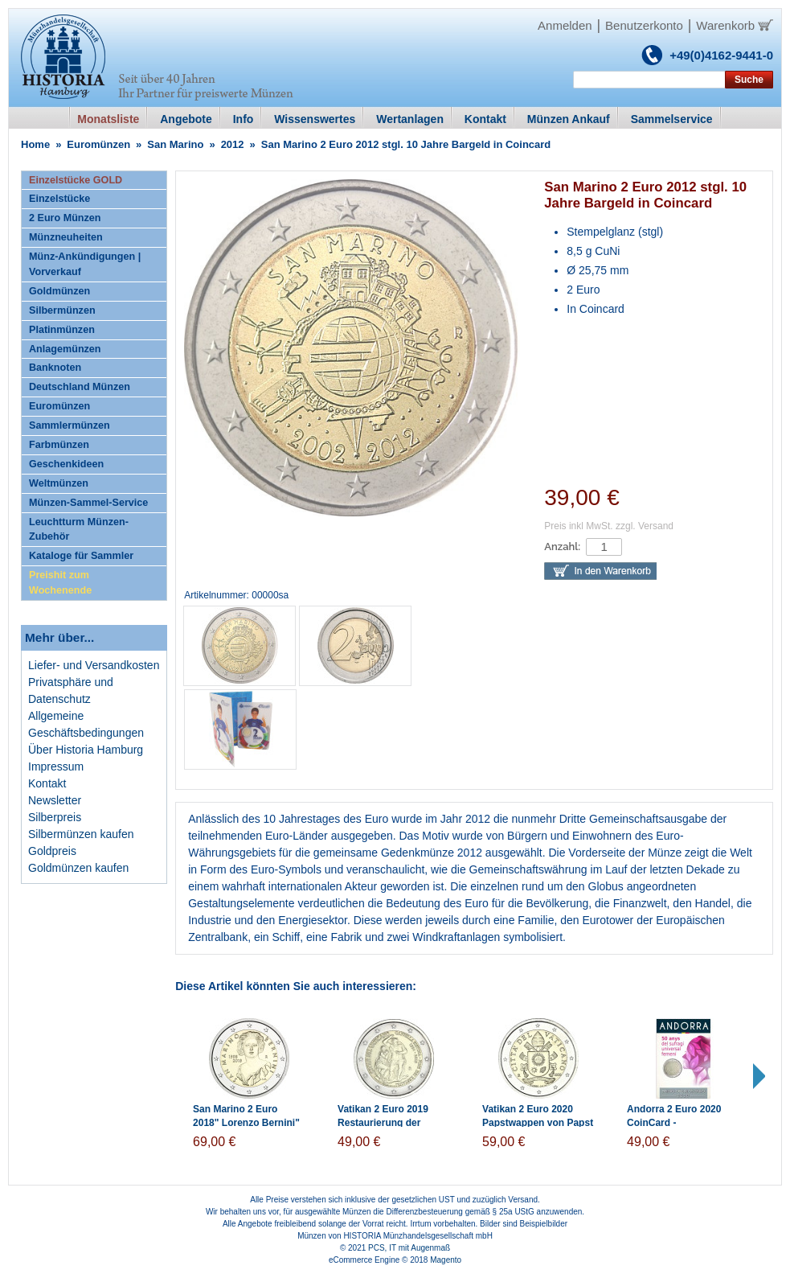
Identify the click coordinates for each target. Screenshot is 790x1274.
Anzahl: (562, 546)
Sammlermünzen (69, 425)
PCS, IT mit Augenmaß (409, 1247)
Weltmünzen (58, 483)
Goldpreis (52, 851)
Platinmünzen (62, 329)
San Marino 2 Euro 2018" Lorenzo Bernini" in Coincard (246, 1122)
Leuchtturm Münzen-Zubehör (79, 529)
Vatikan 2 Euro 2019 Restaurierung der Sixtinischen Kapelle (385, 1122)
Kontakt (47, 783)
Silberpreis (54, 817)
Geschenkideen (66, 464)
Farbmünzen (59, 444)
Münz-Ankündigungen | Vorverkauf (85, 264)
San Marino (175, 144)
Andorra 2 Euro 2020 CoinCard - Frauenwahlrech (674, 1122)
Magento (445, 1260)
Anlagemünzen (65, 349)
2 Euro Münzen (65, 218)
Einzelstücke (59, 198)
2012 (232, 144)
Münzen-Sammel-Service (88, 502)
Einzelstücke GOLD (75, 180)
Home (35, 144)
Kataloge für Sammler (81, 555)
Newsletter (54, 800)
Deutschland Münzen (79, 386)
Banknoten (55, 367)
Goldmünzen (59, 291)
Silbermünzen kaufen (81, 834)
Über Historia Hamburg (85, 749)
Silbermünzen (62, 310)
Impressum (56, 766)
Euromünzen (98, 144)
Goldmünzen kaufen (78, 867)
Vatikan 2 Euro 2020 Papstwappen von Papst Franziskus (537, 1122)
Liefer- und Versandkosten (93, 665)
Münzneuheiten (66, 237)
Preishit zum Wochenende (60, 582)
